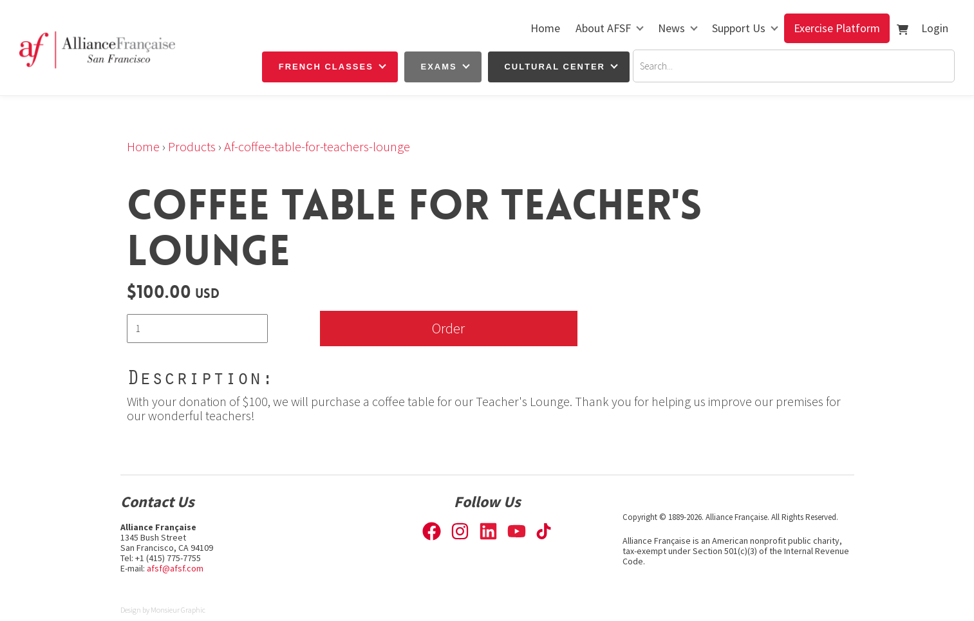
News (671, 28)
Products (192, 146)
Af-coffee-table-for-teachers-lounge (317, 146)
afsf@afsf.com (175, 568)
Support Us (738, 28)
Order (448, 328)
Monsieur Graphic (178, 610)
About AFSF (603, 28)
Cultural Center (554, 66)
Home (545, 28)
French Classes (326, 66)
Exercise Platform (837, 28)
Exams (439, 66)
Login (934, 28)
